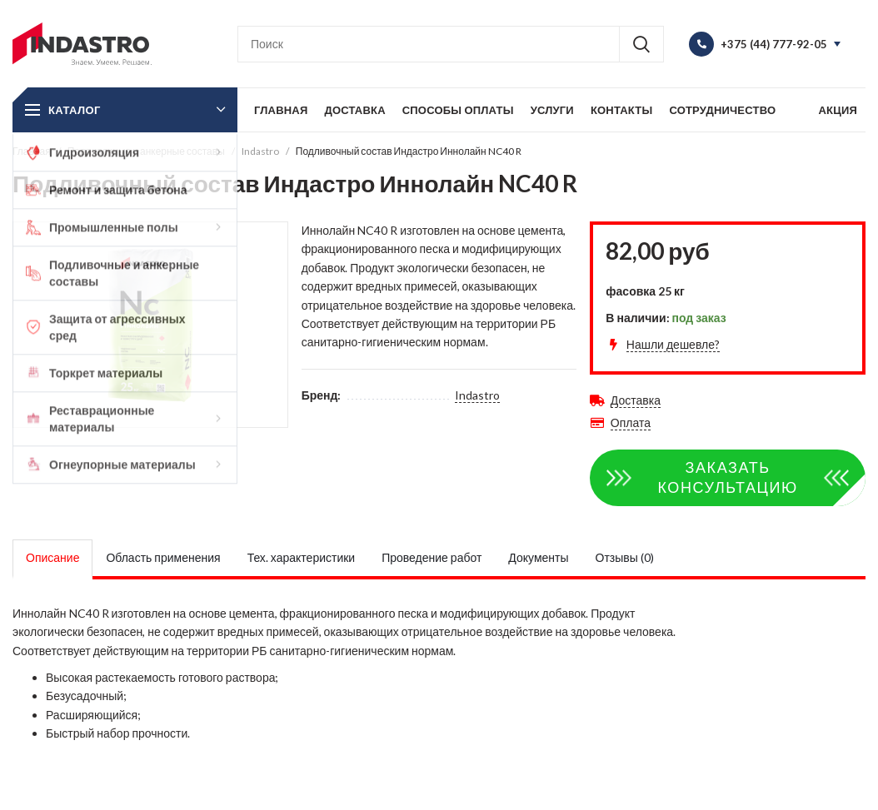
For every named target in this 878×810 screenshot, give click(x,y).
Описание (52, 557)
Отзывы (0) (625, 557)
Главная (280, 110)
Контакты (621, 110)
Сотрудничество (722, 110)
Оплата (631, 422)
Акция (837, 110)
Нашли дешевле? (673, 344)
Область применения (163, 557)
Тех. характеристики (301, 557)
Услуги (552, 110)
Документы (538, 557)
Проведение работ (431, 557)
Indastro (260, 151)
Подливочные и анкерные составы (146, 151)
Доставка (354, 110)
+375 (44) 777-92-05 (774, 44)
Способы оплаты (458, 110)
